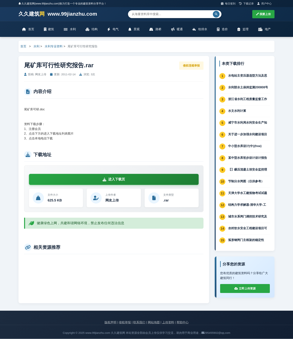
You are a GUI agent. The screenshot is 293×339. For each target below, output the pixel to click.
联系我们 (139, 322)
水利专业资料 (54, 46)
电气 (112, 29)
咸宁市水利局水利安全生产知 (247, 122)
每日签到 (228, 3)
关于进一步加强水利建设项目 (247, 134)
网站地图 (154, 322)
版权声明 (110, 322)
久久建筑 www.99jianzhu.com (57, 14)
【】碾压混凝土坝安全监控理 (247, 169)
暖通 (177, 29)
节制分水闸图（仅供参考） (246, 181)
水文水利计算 (237, 111)
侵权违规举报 (191, 65)
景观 (134, 29)
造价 (222, 29)
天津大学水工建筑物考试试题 (247, 193)
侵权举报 (125, 322)
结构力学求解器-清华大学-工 (247, 204)
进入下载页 (114, 180)
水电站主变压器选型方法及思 (247, 75)
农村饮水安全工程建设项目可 (247, 228)
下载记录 (246, 3)
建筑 (49, 29)
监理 (243, 29)
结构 (92, 29)
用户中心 (264, 3)
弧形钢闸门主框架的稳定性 (246, 240)
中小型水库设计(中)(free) (245, 146)
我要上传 (263, 14)
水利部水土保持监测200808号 (248, 87)
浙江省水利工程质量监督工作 (247, 99)
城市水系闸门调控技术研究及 (247, 216)
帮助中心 (183, 322)
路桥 (155, 29)
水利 (70, 29)
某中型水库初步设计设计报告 (247, 158)
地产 (264, 29)
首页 (28, 29)
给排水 (199, 29)
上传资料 (168, 322)
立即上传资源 (244, 288)
